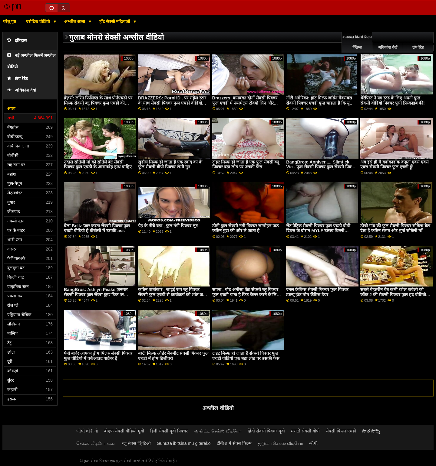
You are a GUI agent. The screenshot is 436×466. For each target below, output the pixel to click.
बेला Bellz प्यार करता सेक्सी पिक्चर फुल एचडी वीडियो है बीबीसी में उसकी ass (97, 228)
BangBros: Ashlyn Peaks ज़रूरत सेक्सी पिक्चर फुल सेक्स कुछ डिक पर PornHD (95, 294)
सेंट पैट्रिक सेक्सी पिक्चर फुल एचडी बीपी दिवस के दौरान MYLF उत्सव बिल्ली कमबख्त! (318, 230)
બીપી (313, 443)
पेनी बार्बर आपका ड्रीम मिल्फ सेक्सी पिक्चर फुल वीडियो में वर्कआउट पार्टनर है (98, 356)
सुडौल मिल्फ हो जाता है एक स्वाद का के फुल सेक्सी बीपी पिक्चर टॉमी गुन (170, 165)
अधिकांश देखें (21, 90)
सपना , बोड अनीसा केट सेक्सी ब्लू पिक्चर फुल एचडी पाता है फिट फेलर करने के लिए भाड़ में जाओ (245, 294)
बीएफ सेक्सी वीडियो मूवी (124, 431)
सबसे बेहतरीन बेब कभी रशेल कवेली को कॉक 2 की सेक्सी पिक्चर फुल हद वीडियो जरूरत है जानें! (393, 294)
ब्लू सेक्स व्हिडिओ (136, 443)
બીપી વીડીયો (87, 431)
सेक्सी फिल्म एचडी (341, 431)
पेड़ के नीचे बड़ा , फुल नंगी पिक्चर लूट (168, 225)
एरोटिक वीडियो (38, 21)
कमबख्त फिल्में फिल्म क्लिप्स (357, 42)
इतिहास (17, 40)
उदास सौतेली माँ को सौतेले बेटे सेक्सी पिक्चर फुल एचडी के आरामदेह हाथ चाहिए (98, 165)
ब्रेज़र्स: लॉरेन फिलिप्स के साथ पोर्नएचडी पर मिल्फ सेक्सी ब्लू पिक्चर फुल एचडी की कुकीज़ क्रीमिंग (98, 102)
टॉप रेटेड (17, 78)
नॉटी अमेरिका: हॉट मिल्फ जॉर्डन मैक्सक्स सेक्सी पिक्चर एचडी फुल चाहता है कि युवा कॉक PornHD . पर (319, 102)
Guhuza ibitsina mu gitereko (184, 443)
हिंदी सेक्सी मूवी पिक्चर (169, 431)
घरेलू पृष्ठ (9, 21)
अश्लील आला (75, 21)
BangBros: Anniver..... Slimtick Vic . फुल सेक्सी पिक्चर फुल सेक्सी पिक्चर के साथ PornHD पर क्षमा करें (320, 167)
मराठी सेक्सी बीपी (305, 431)
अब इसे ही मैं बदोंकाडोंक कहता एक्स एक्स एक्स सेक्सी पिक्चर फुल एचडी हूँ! (394, 165)
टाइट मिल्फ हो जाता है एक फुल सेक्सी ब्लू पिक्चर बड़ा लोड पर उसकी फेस (245, 165)
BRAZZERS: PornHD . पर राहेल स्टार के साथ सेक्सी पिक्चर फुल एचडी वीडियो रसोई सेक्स (172, 102)
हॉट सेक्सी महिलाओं (115, 21)
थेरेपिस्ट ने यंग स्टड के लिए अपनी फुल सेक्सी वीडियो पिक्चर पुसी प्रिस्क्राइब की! (392, 100)
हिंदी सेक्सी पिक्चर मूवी (266, 431)
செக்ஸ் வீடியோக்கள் (96, 443)
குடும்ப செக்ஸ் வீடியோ (280, 443)
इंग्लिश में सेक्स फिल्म (234, 443)
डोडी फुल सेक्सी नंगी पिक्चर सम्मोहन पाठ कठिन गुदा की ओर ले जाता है (245, 228)
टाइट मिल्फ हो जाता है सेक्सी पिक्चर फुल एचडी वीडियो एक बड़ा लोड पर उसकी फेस (245, 356)
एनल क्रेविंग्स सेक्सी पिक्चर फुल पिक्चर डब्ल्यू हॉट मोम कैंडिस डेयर (317, 292)
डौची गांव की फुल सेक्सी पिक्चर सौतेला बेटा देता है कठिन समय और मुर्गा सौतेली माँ (395, 228)
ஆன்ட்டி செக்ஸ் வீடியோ (218, 431)
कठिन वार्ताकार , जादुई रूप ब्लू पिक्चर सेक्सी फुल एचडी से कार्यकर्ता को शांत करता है (173, 294)
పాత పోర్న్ (371, 431)
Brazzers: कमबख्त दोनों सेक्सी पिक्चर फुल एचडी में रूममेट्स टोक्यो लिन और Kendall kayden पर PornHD (245, 102)
